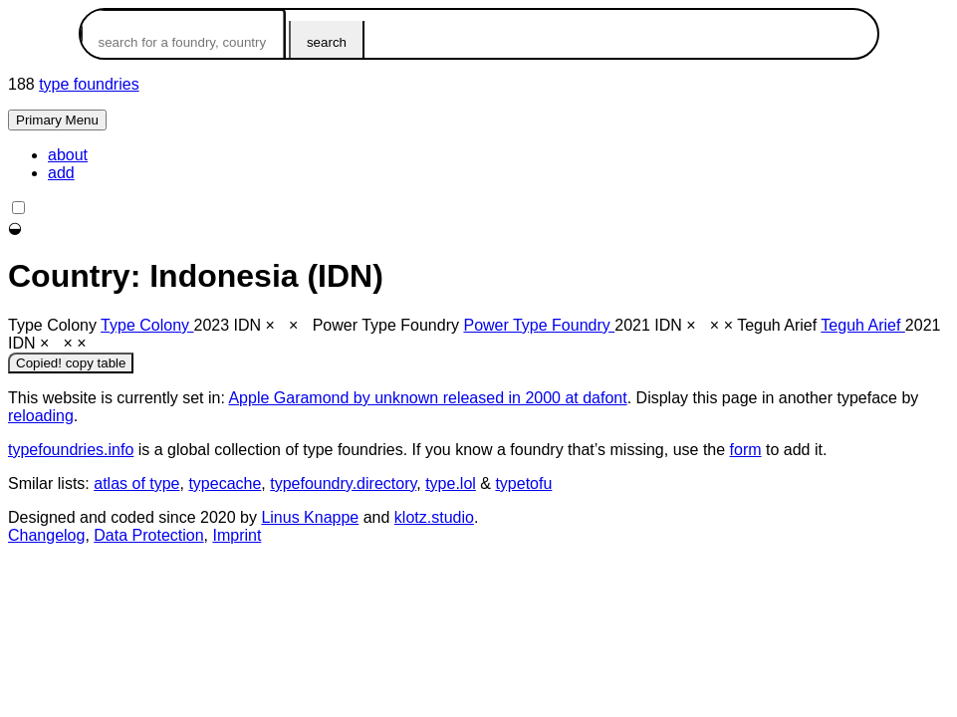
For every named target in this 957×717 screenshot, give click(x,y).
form (746, 449)
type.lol (450, 483)
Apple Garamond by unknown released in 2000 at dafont (427, 397)
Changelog (46, 535)
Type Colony (147, 325)
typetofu (523, 483)
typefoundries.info (70, 449)
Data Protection (148, 535)
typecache (224, 483)
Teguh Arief (863, 325)
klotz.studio (434, 517)
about (68, 154)
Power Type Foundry (538, 325)
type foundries (89, 84)
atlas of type (136, 483)
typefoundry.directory (343, 483)
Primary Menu (57, 120)
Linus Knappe (310, 517)
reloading (41, 415)
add (61, 172)
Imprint (236, 535)
